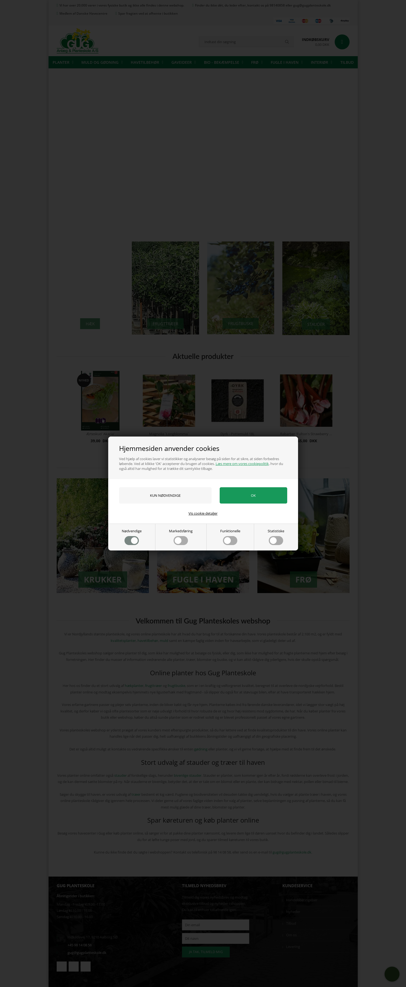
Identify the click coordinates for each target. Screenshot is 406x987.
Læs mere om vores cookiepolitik (242, 463)
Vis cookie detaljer (203, 513)
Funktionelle (230, 536)
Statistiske (276, 536)
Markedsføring (181, 536)
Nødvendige (132, 536)
